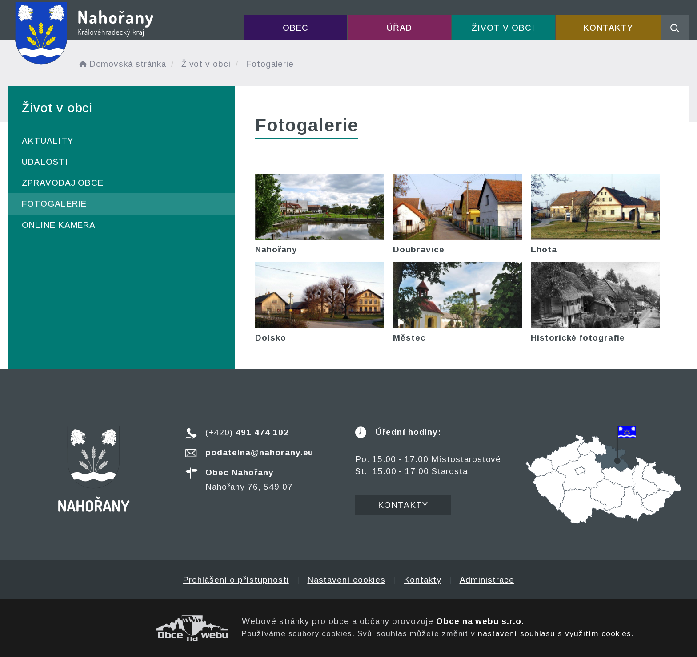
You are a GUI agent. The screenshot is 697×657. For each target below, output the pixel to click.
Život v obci (503, 27)
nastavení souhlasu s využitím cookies (554, 633)
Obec (295, 27)
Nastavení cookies (346, 579)
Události (45, 161)
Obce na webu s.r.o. (480, 621)
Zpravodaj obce (63, 182)
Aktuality (47, 141)
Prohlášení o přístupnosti (236, 579)
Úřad (399, 27)
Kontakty (608, 27)
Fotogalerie (54, 203)
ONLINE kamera (59, 225)
